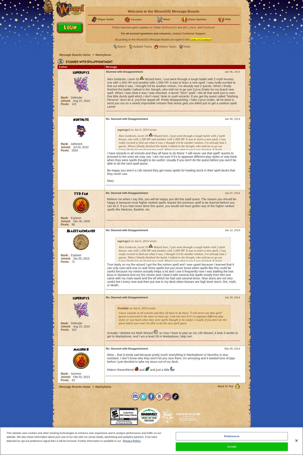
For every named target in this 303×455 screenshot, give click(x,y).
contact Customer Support (188, 33)
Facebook (208, 27)
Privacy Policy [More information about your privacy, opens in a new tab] (132, 440)
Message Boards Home (75, 54)
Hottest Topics (168, 46)
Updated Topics (142, 46)
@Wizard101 (169, 27)
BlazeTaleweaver (81, 231)
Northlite (81, 119)
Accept (231, 446)
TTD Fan (81, 193)
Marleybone (103, 54)
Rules (187, 46)
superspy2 (81, 72)
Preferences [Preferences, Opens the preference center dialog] (231, 436)
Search (121, 46)
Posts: (65, 104)
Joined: (66, 100)
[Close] (296, 440)
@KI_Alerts (189, 27)
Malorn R (81, 349)
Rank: (65, 97)
